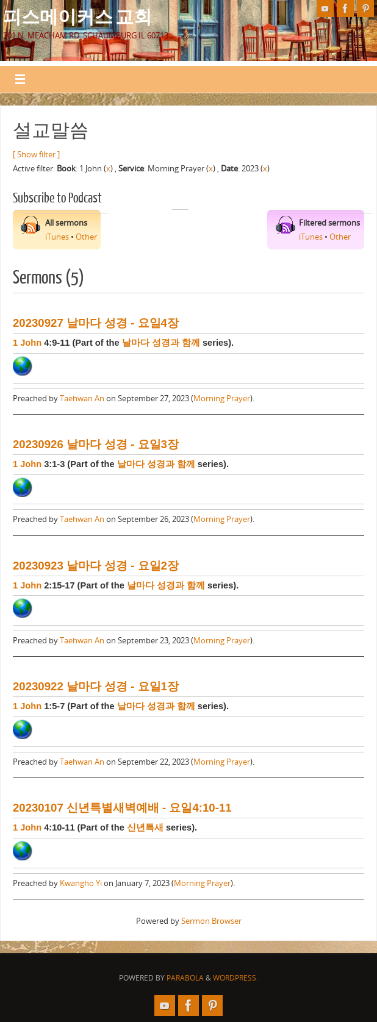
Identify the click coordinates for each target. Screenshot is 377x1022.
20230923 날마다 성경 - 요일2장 (96, 565)
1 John (27, 343)
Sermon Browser (211, 920)
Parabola (185, 978)
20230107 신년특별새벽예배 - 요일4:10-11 (122, 807)
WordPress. (235, 978)
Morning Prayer (221, 398)
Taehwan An (82, 398)
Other (86, 236)
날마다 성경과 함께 (161, 343)
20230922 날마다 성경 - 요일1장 (96, 686)
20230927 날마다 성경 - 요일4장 (96, 322)
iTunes (57, 236)
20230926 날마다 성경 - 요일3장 (96, 444)
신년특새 (145, 827)
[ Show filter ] (36, 154)
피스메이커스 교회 (77, 16)
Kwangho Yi (81, 882)
